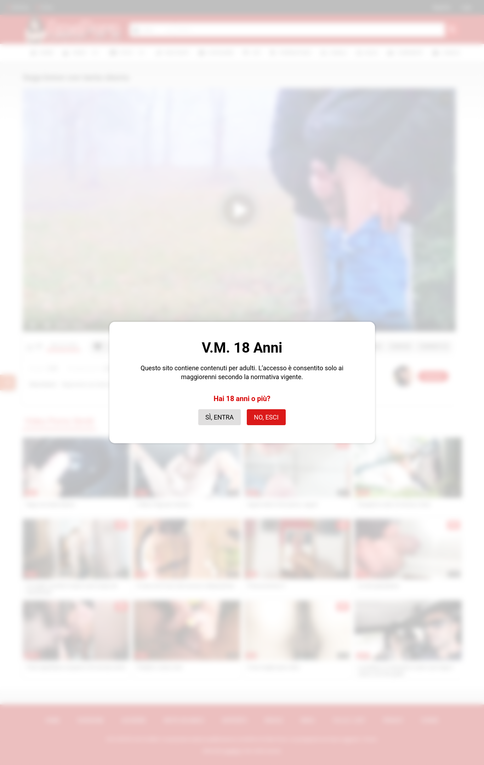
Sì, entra (219, 417)
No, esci (266, 417)
